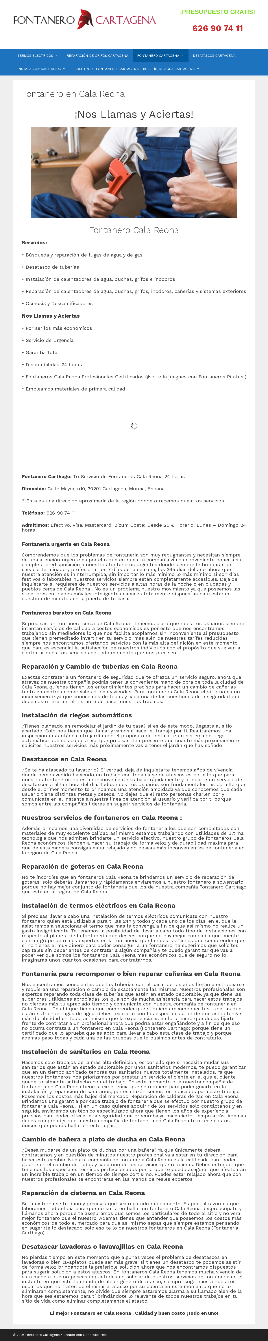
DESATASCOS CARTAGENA (214, 56)
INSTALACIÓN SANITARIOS (43, 68)
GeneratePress (95, 1335)
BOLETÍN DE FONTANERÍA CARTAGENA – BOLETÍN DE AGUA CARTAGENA (139, 68)
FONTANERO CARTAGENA (163, 55)
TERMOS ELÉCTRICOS (39, 55)
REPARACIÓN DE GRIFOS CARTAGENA (97, 56)
